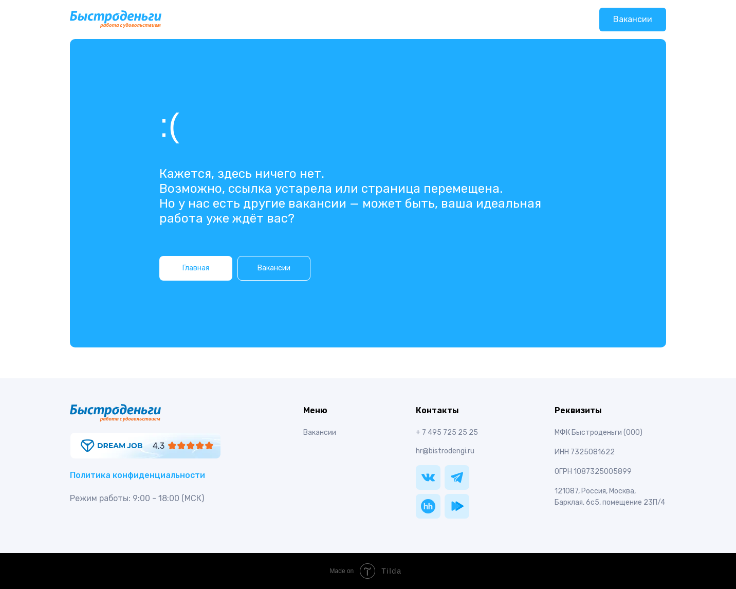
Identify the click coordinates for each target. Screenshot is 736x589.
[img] (145, 445)
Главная (195, 268)
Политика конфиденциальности (137, 475)
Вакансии (632, 19)
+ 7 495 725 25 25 (447, 432)
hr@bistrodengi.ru (445, 451)
